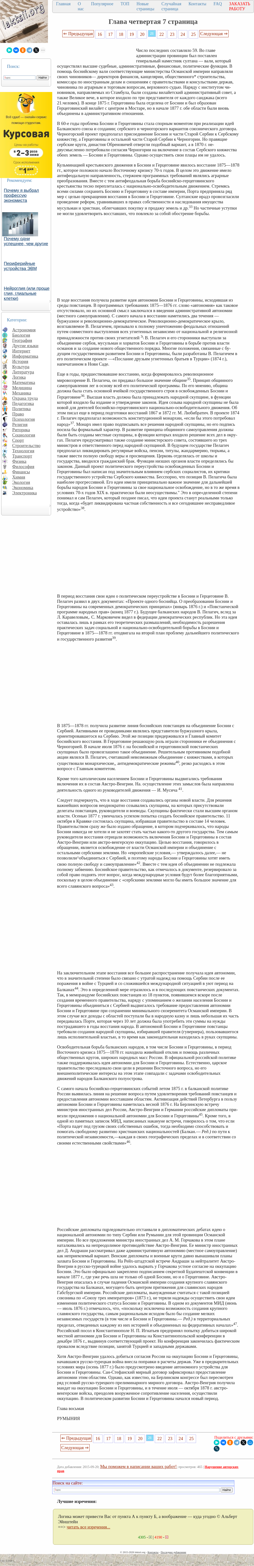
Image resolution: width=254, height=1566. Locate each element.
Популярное (102, 3)
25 (193, 34)
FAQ (218, 3)
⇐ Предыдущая (78, 33)
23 (172, 34)
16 (100, 34)
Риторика (21, 429)
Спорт (18, 440)
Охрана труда (25, 398)
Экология (21, 482)
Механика (21, 392)
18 (121, 34)
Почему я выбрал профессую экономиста (21, 195)
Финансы (21, 471)
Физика (19, 461)
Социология (23, 434)
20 (142, 34)
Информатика (25, 356)
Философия (23, 466)
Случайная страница (171, 6)
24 (183, 34)
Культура (20, 366)
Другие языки (25, 345)
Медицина (22, 387)
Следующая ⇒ (214, 33)
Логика (19, 377)
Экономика (22, 487)
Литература (23, 371)
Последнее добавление (173, 1552)
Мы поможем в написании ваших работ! (138, 1466)
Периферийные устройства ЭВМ (20, 266)
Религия (20, 424)
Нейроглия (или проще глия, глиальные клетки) (27, 293)
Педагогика (23, 403)
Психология (23, 419)
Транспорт (22, 456)
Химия (18, 477)
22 (161, 34)
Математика (23, 382)
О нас (81, 6)
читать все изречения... (88, 1526)
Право (18, 413)
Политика (21, 408)
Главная (63, 3)
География (22, 340)
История (20, 361)
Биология (21, 335)
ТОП (125, 3)
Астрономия (24, 329)
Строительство (26, 445)
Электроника (24, 492)
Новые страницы (145, 6)
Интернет (21, 350)
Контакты (197, 3)
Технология (23, 450)
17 (110, 34)
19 (131, 34)
